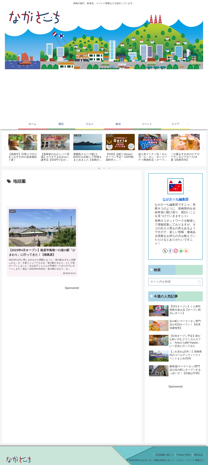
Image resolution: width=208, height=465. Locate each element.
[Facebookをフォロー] (170, 250)
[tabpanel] (22, 148)
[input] (175, 282)
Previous (4, 148)
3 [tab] (108, 168)
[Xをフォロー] (164, 250)
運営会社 (198, 454)
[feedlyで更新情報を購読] (180, 250)
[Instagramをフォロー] (175, 250)
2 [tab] (104, 168)
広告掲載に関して (164, 454)
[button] (199, 282)
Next (203, 148)
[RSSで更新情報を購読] (186, 250)
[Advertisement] (104, 95)
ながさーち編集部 (175, 199)
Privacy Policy (183, 454)
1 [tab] (99, 168)
